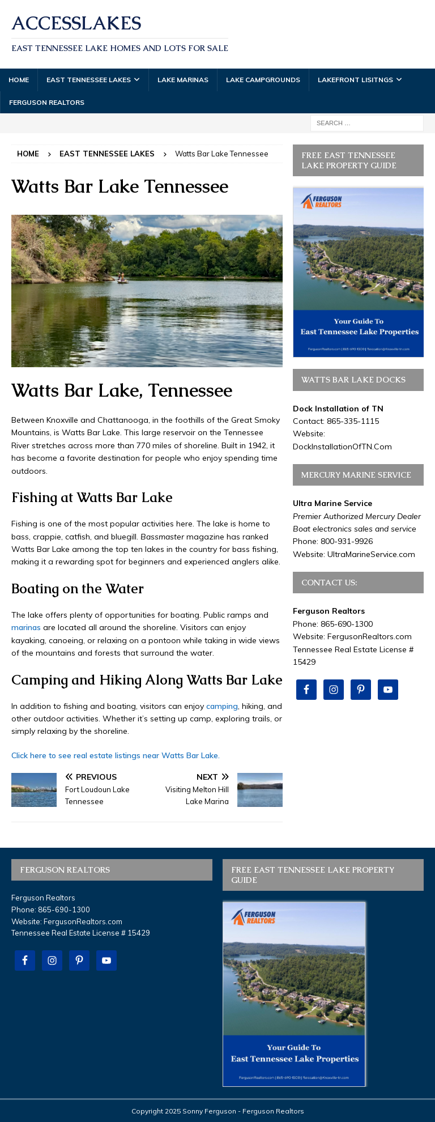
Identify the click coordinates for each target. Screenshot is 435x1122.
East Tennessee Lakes (88, 79)
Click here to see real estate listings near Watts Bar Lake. (115, 755)
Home (18, 79)
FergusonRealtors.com (369, 636)
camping (222, 706)
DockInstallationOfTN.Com (342, 446)
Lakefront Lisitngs (355, 79)
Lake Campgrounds (263, 79)
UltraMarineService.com (371, 554)
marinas (26, 627)
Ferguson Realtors (46, 102)
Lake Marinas (182, 79)
